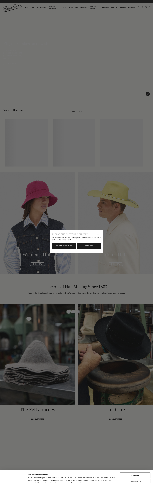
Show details (33, 477)
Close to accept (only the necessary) (135, 477)
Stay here (89, 246)
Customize (135, 470)
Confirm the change (64, 246)
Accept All (135, 463)
